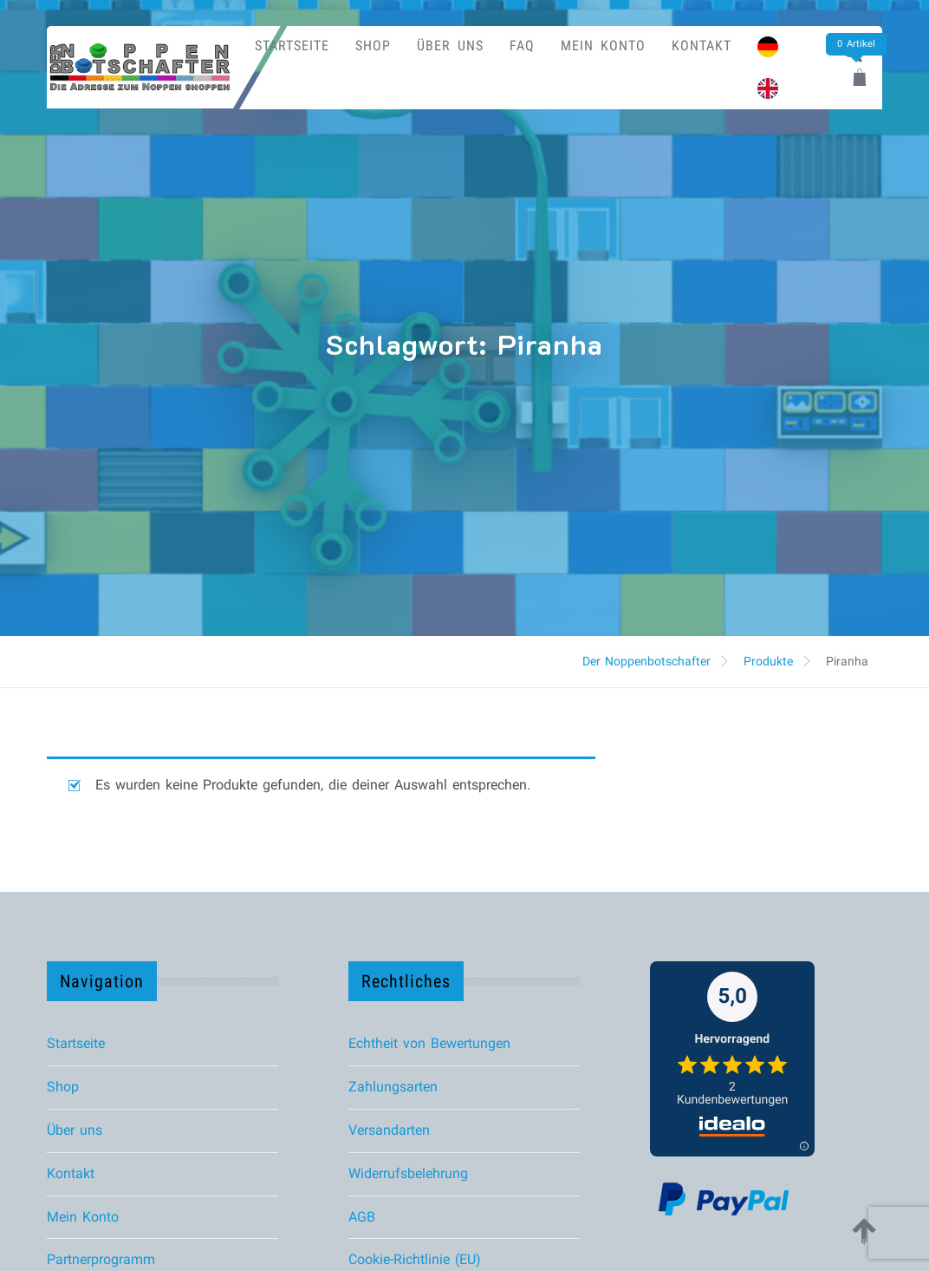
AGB (361, 1217)
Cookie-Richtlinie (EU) (414, 1259)
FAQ (522, 45)
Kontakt (701, 45)
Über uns (450, 45)
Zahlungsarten (393, 1086)
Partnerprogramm (101, 1259)
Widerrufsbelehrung (408, 1173)
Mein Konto (603, 45)
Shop (373, 45)
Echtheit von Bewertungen (429, 1043)
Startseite (292, 45)
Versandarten (389, 1130)
